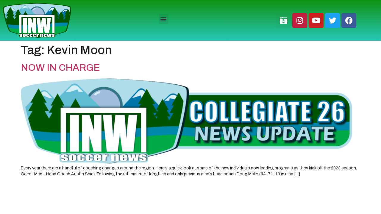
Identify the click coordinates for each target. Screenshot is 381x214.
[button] (163, 19)
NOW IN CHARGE (60, 67)
